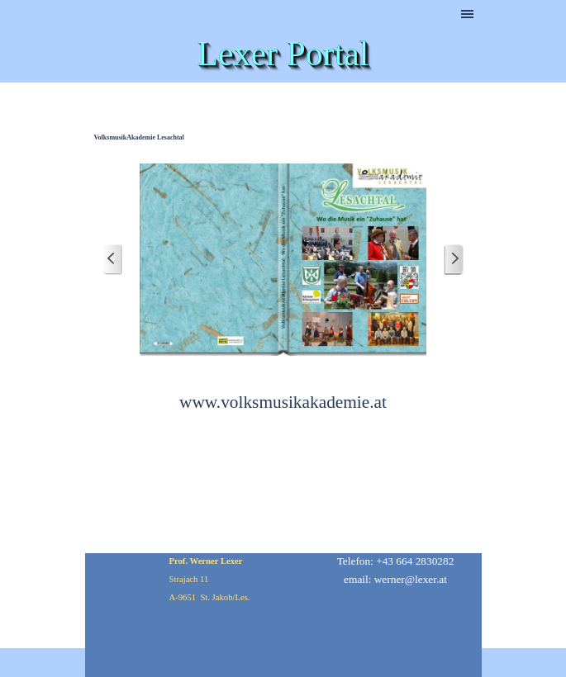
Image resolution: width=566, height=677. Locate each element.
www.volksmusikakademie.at (283, 402)
